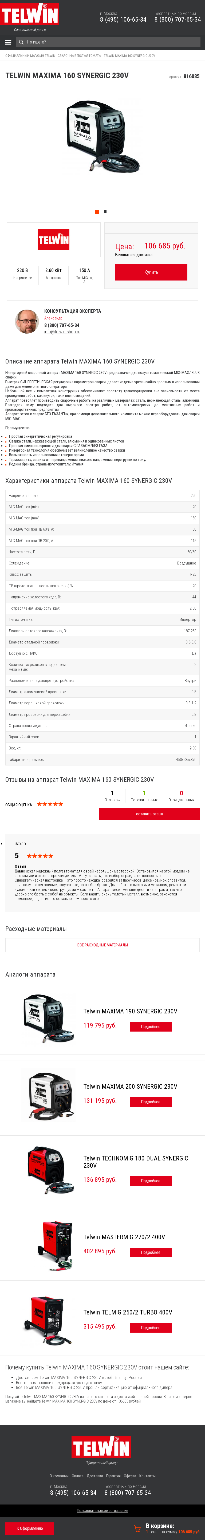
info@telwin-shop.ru (62, 331)
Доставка (95, 1476)
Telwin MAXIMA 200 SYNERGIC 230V (130, 1086)
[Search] (108, 42)
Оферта (130, 1476)
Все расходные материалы (102, 945)
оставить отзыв (149, 813)
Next (202, 151)
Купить (151, 272)
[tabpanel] (102, 151)
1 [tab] (98, 213)
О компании (59, 1476)
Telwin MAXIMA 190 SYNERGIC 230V (130, 1011)
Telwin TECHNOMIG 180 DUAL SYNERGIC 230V (136, 1162)
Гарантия (113, 1476)
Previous (2, 151)
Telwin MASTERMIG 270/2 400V (124, 1237)
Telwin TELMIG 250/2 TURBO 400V (128, 1312)
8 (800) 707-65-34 (178, 19)
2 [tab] (106, 213)
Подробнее (150, 1026)
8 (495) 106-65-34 (123, 19)
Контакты (147, 1476)
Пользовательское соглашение (102, 1510)
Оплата (78, 1476)
